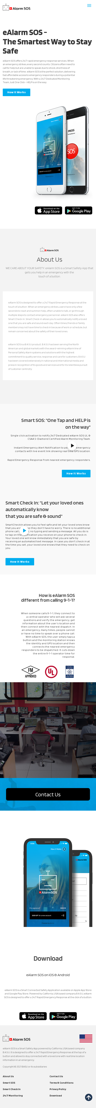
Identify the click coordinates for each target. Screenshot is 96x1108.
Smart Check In (12, 1089)
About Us (8, 1076)
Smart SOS (9, 1082)
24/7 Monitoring (13, 1095)
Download (56, 1095)
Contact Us (48, 794)
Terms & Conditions (61, 1082)
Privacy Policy (58, 1089)
